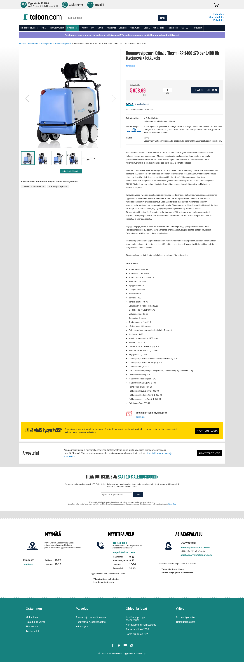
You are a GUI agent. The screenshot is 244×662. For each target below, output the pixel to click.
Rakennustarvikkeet (29, 28)
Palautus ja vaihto (35, 622)
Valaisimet (111, 28)
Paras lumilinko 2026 (137, 629)
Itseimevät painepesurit (33, 186)
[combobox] (112, 18)
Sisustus (123, 28)
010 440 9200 (120, 543)
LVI (92, 28)
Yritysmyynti (82, 626)
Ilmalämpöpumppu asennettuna (136, 618)
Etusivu (22, 43)
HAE (162, 18)
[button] (27, 98)
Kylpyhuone (135, 28)
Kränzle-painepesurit (58, 186)
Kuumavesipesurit (63, 43)
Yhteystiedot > (216, 17)
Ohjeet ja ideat (136, 608)
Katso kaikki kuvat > (71, 171)
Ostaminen (34, 608)
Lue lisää (28, 564)
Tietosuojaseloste (185, 622)
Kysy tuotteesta (207, 431)
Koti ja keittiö (158, 28)
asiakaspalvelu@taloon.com (196, 555)
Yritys (180, 608)
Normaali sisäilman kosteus (141, 624)
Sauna (147, 28)
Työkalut (84, 28)
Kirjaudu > (218, 14)
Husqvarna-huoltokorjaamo (91, 622)
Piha (44, 28)
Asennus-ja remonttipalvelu (91, 617)
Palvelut (82, 608)
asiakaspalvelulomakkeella (195, 547)
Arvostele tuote (209, 453)
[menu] (122, 28)
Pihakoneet (72, 28)
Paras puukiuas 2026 (137, 634)
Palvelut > (218, 20)
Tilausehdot (32, 626)
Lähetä (138, 494)
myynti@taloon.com (124, 552)
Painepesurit (46, 43)
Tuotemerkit (173, 28)
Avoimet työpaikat (185, 617)
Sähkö (100, 28)
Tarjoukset (197, 28)
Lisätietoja (172, 504)
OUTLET (185, 28)
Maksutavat (32, 617)
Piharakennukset (56, 28)
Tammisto (140, 417)
